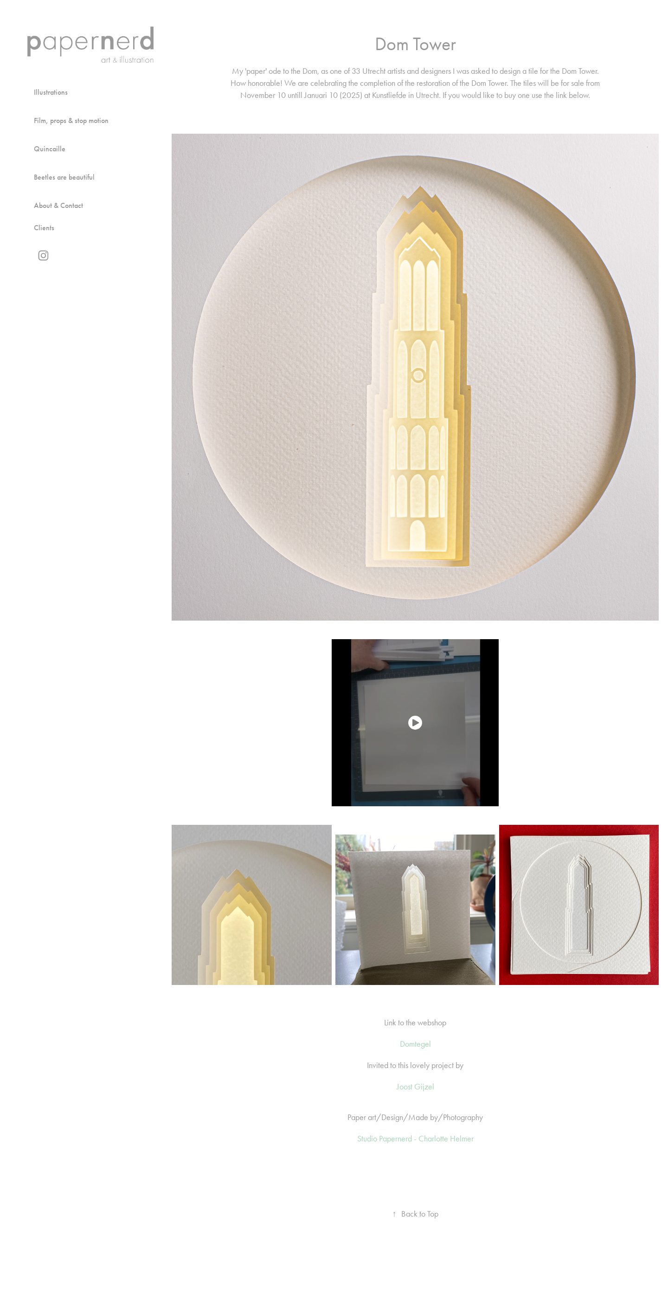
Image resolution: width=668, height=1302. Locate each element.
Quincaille (49, 148)
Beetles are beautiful (64, 177)
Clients (44, 227)
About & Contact (58, 205)
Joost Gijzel (415, 1087)
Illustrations (51, 92)
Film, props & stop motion (71, 120)
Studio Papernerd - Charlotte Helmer (415, 1139)
